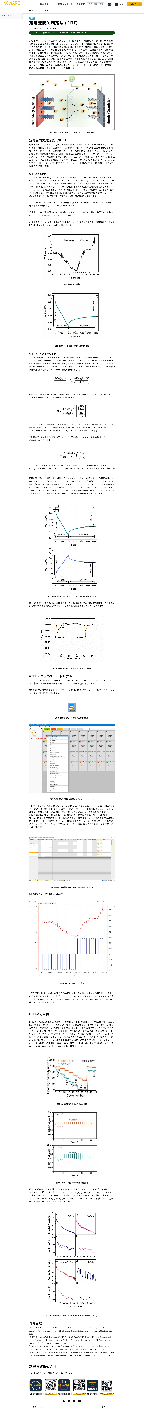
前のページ (35, 1407)
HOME (34, 10)
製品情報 (44, 4)
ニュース (43, 10)
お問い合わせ (134, 4)
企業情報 (80, 4)
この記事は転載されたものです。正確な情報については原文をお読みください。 (61, 33)
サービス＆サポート (63, 4)
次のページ (108, 1407)
